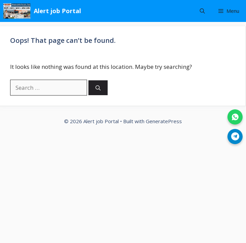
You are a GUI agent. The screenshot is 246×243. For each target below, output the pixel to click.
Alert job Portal (57, 11)
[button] (202, 11)
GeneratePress (164, 121)
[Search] (98, 88)
